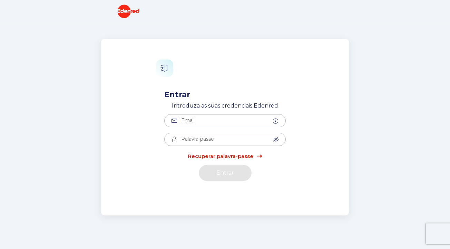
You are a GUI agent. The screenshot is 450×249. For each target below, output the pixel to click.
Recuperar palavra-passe (220, 156)
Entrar (225, 172)
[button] (275, 121)
